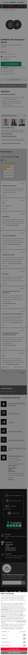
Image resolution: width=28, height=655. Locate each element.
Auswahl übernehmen (14, 652)
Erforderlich (4, 631)
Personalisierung (5, 642)
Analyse (3, 635)
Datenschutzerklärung (8, 628)
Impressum (19, 628)
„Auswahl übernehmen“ (21, 621)
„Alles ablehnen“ (4, 608)
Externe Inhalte (5, 645)
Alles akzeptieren (14, 649)
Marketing (4, 638)
